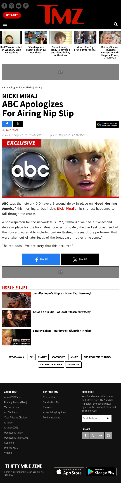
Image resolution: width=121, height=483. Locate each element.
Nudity (42, 357)
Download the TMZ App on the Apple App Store (69, 471)
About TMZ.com (13, 397)
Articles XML (11, 427)
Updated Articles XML (16, 437)
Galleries (9, 442)
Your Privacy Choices (16, 417)
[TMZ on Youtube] (19, 6)
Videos (8, 452)
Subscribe (107, 418)
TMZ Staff (12, 130)
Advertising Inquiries (54, 412)
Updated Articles (13, 432)
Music (74, 357)
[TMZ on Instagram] (26, 6)
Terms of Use (11, 407)
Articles (8, 422)
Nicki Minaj (16, 357)
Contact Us (49, 397)
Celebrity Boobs (51, 364)
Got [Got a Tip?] (12, 15)
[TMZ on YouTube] (100, 435)
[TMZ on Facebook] (4, 6)
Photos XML (11, 447)
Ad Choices (10, 412)
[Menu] (5, 24)
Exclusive (58, 357)
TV (30, 357)
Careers (47, 407)
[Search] (116, 24)
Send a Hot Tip (51, 402)
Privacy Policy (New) (15, 402)
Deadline (73, 364)
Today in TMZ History (97, 357)
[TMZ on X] (11, 6)
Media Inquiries (51, 417)
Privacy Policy (103, 407)
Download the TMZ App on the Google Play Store (101, 471)
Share (41, 260)
